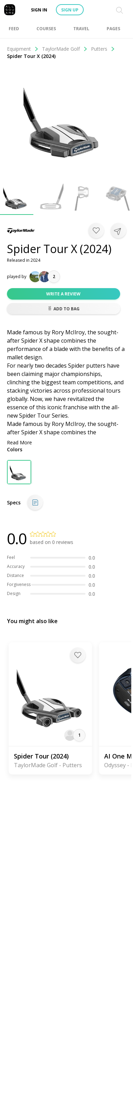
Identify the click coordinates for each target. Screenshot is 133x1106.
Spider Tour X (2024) (31, 56)
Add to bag (64, 309)
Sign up (69, 10)
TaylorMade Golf (65, 48)
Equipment (23, 48)
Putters (103, 48)
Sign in (39, 10)
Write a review (63, 294)
